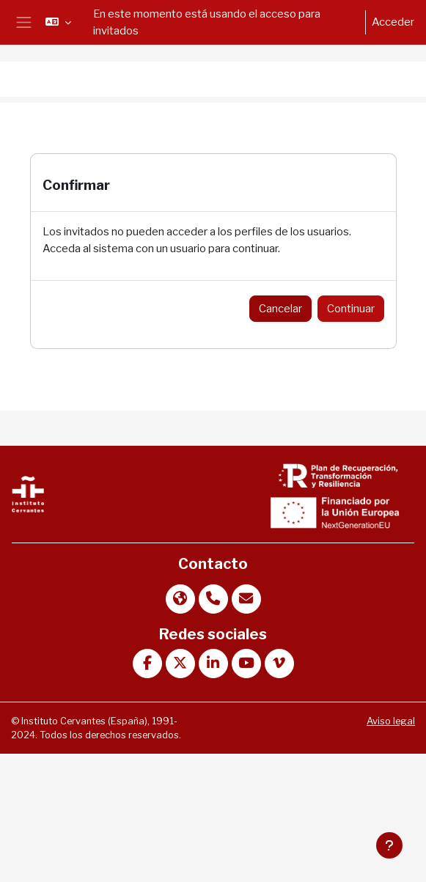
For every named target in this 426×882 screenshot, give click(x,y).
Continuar (351, 308)
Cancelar (280, 308)
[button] (58, 22)
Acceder (393, 22)
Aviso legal (391, 721)
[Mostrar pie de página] (389, 845)
